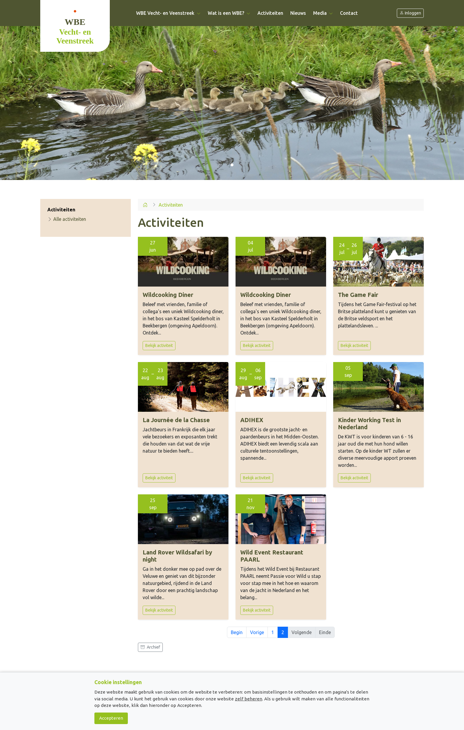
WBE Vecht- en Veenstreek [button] (168, 13)
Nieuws (298, 13)
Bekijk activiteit (159, 345)
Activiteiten (270, 13)
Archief (150, 647)
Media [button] (323, 13)
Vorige (257, 632)
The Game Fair (358, 294)
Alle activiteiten (66, 219)
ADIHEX (251, 420)
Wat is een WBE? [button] (229, 13)
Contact (349, 13)
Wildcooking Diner (168, 294)
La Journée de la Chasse (176, 420)
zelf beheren (248, 698)
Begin (237, 632)
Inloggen (410, 13)
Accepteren (111, 718)
